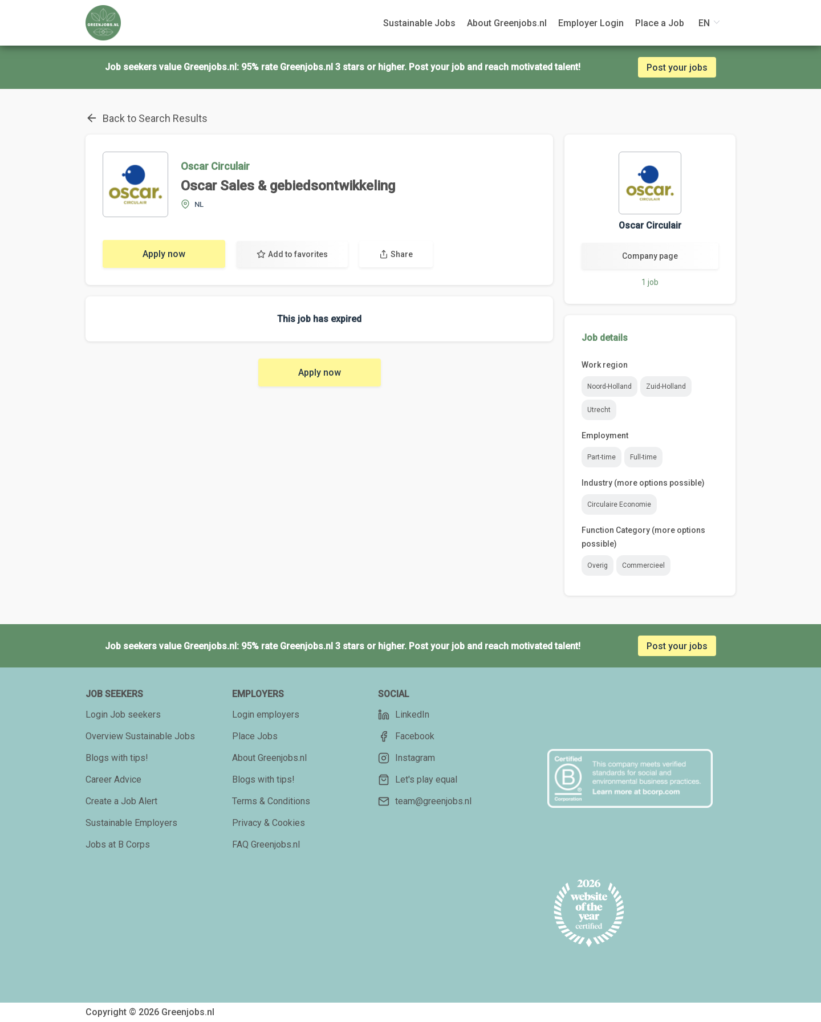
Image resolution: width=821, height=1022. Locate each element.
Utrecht (599, 410)
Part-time (601, 457)
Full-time (643, 457)
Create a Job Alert (121, 801)
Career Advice (113, 779)
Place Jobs (255, 736)
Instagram (406, 758)
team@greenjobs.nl (425, 801)
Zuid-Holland (666, 386)
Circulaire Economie (619, 504)
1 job (650, 282)
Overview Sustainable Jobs (140, 736)
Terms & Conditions (271, 801)
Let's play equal (417, 779)
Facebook (406, 736)
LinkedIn (403, 714)
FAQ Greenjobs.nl (266, 844)
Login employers (265, 714)
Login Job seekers (123, 714)
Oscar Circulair (215, 166)
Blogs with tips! (117, 757)
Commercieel (643, 565)
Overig (597, 565)
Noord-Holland (609, 386)
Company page (650, 255)
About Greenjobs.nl (269, 757)
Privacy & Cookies (268, 822)
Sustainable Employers (131, 822)
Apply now (164, 254)
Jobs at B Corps (118, 844)
